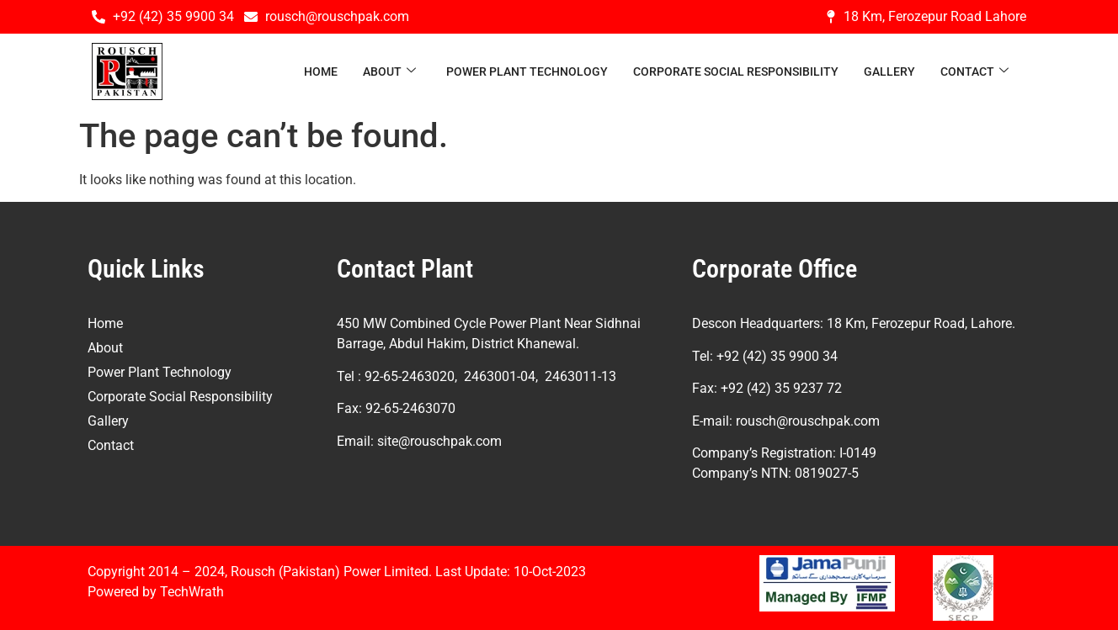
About (389, 72)
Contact (974, 72)
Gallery (889, 71)
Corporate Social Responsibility (735, 71)
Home (321, 71)
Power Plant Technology (527, 71)
